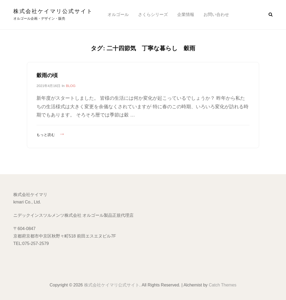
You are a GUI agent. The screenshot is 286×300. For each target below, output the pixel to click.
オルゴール (118, 14)
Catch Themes (223, 285)
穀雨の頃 (47, 75)
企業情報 (185, 14)
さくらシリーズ (153, 14)
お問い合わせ (216, 14)
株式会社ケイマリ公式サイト (53, 11)
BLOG (71, 86)
